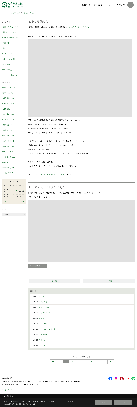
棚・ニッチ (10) (9, 48)
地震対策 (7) (7, 70)
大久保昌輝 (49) (9, 141)
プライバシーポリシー (54, 401)
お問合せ (86, 4)
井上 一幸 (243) (9, 87)
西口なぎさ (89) (9, 152)
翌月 (23, 202)
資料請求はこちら (38, 266)
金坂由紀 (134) (8, 146)
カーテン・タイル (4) (11, 37)
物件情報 (121, 4)
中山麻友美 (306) (9, 157)
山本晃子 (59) (8, 162)
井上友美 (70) (8, 173)
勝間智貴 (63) (8, 125)
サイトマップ (7, 390)
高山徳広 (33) (8, 130)
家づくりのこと (84, 27)
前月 (4, 202)
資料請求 (98, 4)
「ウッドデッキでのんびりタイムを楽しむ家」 (48, 174)
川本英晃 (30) (8, 109)
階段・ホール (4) (9, 59)
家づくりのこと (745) (11, 27)
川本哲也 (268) (8, 103)
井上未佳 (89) (8, 93)
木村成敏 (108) (8, 114)
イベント (109, 4)
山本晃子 (72, 27)
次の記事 (109, 281)
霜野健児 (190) (8, 98)
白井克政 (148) (8, 135)
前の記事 (55, 281)
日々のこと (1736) (9, 32)
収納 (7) (6, 43)
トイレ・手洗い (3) (10, 75)
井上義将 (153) (8, 168)
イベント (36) (8, 53)
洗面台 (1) (6, 64)
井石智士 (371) (8, 119)
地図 (34, 381)
